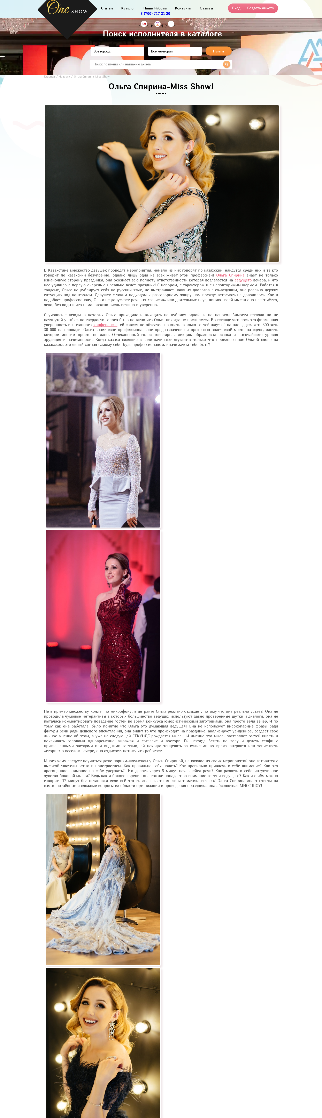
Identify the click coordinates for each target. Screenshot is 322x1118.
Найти (218, 51)
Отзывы (206, 8)
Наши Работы (155, 8)
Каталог (128, 8)
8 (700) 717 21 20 (155, 13)
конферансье (105, 324)
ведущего (243, 280)
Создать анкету (260, 8)
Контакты (183, 8)
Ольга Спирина (230, 275)
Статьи (107, 8)
